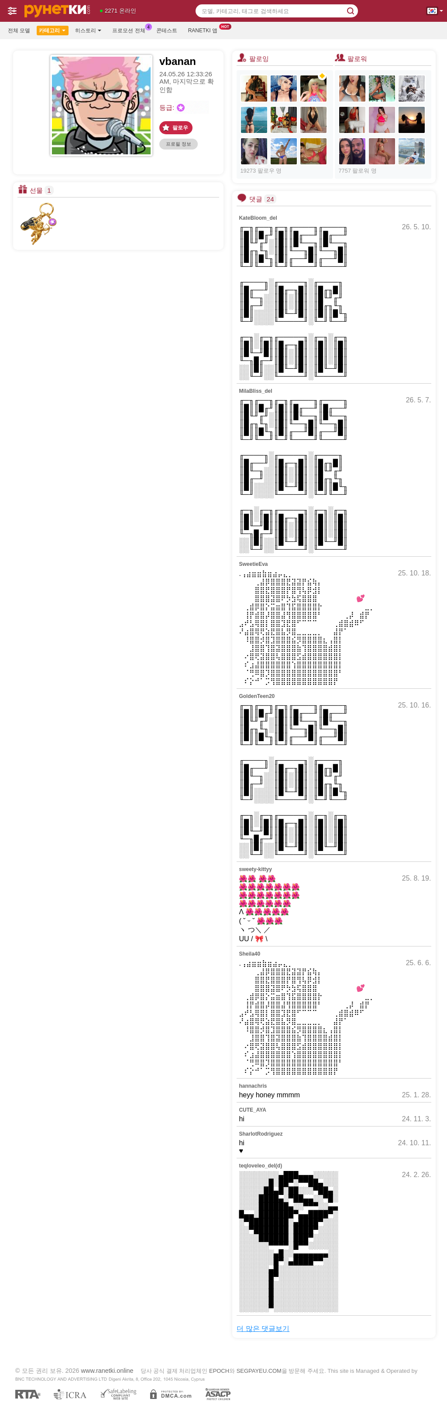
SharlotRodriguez (260, 1134)
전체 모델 (19, 30)
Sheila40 (249, 954)
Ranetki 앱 (205, 30)
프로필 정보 (178, 143)
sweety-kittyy (255, 869)
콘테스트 (166, 30)
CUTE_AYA (252, 1110)
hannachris (253, 1086)
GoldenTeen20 (257, 696)
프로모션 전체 (130, 30)
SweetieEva (253, 564)
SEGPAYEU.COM (259, 1371)
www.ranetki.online (107, 1370)
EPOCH (219, 1371)
